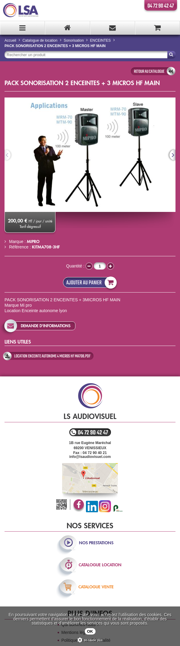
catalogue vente (96, 587)
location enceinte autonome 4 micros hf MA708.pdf (52, 356)
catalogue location (100, 565)
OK (90, 631)
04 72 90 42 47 (160, 6)
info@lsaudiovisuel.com (90, 457)
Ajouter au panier (90, 282)
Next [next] (172, 155)
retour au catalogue (149, 71)
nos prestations (96, 542)
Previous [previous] (8, 155)
